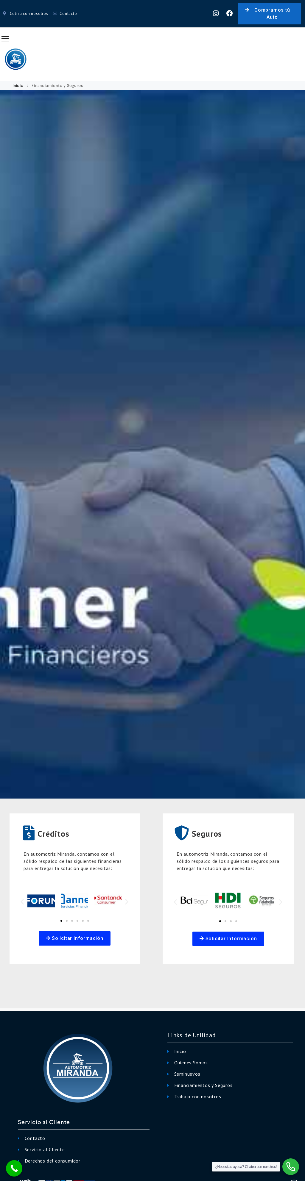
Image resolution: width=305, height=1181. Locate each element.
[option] (152, 444)
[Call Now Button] (14, 1168)
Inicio (19, 85)
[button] (269, 13)
